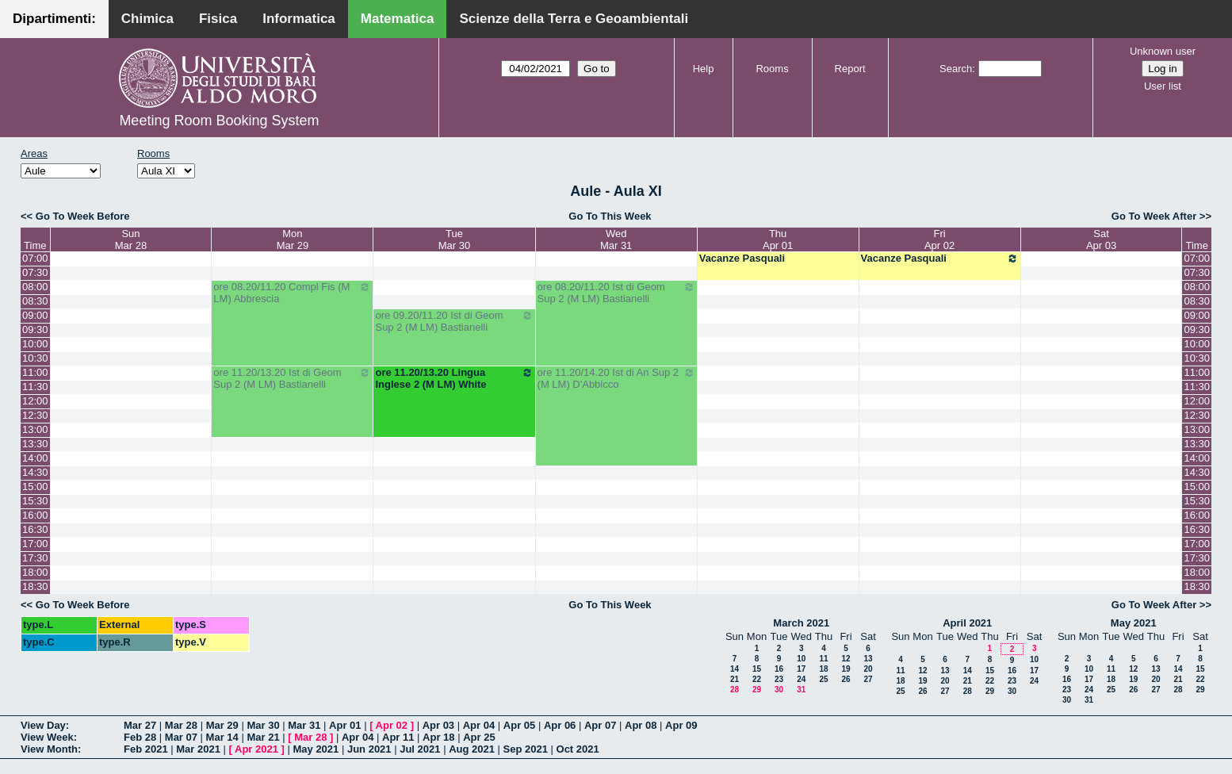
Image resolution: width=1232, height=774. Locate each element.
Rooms (772, 69)
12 (845, 658)
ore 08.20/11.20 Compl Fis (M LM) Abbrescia (292, 293)
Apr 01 (345, 725)
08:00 (35, 287)
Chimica (147, 18)
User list (1162, 86)
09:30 (35, 329)
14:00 (35, 458)
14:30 (35, 472)
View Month (49, 749)
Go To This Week (609, 216)
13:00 (35, 429)
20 (867, 669)
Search (955, 69)
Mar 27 (140, 725)
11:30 (35, 387)
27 (867, 679)
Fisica (218, 18)
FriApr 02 (939, 239)
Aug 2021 (472, 749)
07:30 (35, 272)
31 (801, 689)
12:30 (35, 415)
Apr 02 (391, 725)
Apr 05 (519, 725)
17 (801, 669)
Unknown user (1163, 51)
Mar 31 (304, 725)
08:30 (35, 301)
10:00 (35, 344)
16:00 (35, 515)
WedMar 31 (616, 239)
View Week (47, 737)
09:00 (35, 315)
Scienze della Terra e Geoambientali (573, 18)
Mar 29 (222, 725)
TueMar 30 (454, 239)
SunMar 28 (131, 239)
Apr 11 (398, 737)
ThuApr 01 (778, 239)
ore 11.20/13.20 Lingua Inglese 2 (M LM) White (454, 378)
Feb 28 (140, 737)
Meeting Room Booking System (219, 120)
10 (801, 658)
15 (756, 669)
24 (801, 679)
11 (823, 658)
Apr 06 (560, 725)
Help (703, 69)
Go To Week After (1153, 216)
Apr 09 (681, 725)
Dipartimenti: (54, 18)
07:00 (35, 258)
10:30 (35, 358)
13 (867, 658)
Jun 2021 (369, 749)
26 (845, 679)
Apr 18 (438, 737)
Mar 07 (181, 737)
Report (850, 69)
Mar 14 (222, 737)
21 (734, 679)
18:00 (35, 572)
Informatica (298, 18)
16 (779, 669)
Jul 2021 (420, 749)
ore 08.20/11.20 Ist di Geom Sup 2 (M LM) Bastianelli (616, 293)
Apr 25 (479, 737)
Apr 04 (479, 725)
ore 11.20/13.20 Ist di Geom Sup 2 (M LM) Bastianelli (292, 378)
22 (756, 679)
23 (779, 679)
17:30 (35, 558)
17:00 (35, 544)
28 (734, 689)
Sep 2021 (525, 749)
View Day (43, 725)
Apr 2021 (256, 749)
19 (845, 669)
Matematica (397, 18)
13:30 (35, 444)
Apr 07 (600, 725)
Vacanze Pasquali (742, 258)
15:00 (35, 486)
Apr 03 (438, 725)
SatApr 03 (1101, 239)
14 (734, 669)
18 (823, 669)
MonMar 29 (292, 239)
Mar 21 (263, 737)
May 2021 (1134, 623)
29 (756, 689)
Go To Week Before (83, 216)
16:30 (35, 529)
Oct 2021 (578, 749)
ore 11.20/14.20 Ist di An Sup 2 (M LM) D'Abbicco (616, 378)
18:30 (35, 586)
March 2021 (801, 623)
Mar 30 (263, 725)
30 (779, 689)
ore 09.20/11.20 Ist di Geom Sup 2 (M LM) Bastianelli (454, 321)
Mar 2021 (198, 749)
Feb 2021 (146, 749)
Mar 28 (181, 725)
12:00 (35, 401)
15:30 (35, 501)
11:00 (35, 372)
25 (823, 679)
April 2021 (967, 623)
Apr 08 (640, 725)
